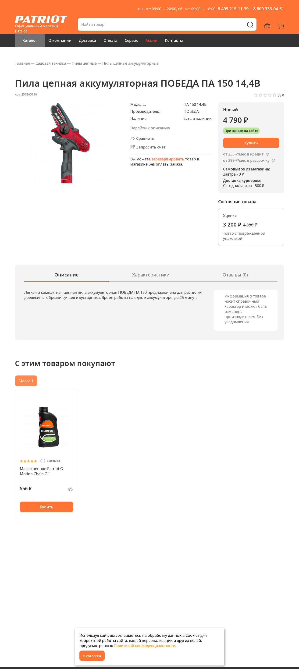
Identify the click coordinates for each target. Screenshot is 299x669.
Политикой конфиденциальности (144, 645)
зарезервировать (167, 159)
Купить (46, 507)
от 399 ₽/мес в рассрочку (246, 160)
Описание (66, 275)
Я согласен (92, 656)
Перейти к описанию (150, 128)
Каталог (29, 40)
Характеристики (151, 275)
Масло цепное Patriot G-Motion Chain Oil (42, 471)
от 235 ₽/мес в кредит (243, 154)
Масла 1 (26, 380)
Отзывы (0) (235, 275)
